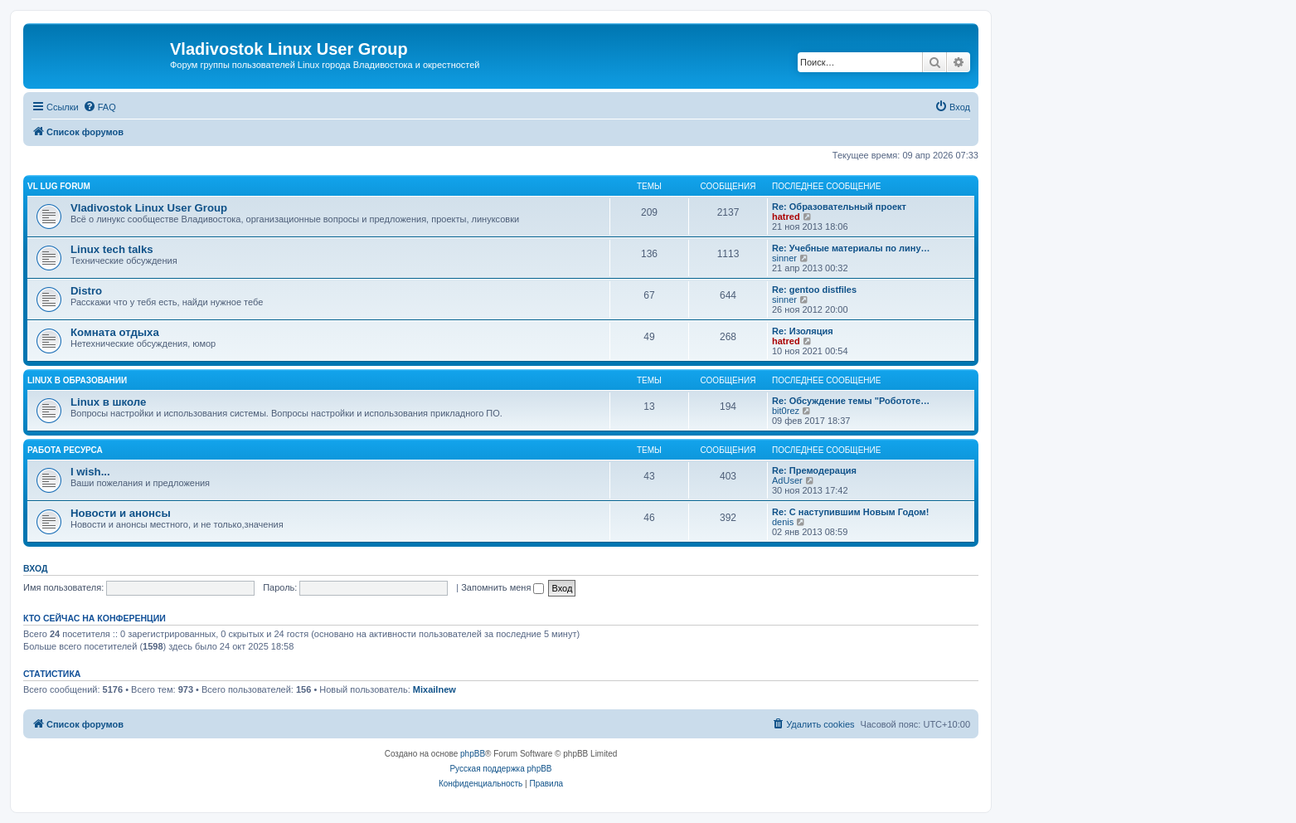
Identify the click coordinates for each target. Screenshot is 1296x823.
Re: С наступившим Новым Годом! (850, 512)
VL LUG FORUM (58, 186)
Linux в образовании (77, 380)
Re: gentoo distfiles (814, 290)
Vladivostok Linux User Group (148, 208)
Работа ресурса (65, 450)
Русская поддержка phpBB (500, 768)
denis (783, 522)
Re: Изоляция (802, 331)
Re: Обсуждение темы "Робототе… (851, 401)
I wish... (90, 471)
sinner (784, 258)
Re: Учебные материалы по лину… (851, 248)
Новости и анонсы (120, 513)
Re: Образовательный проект (839, 207)
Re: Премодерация (814, 470)
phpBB (472, 753)
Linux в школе (108, 402)
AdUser (787, 480)
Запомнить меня (502, 587)
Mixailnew (434, 689)
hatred (786, 217)
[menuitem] (99, 107)
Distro (86, 291)
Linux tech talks (111, 249)
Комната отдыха (114, 332)
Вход (35, 568)
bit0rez (785, 411)
